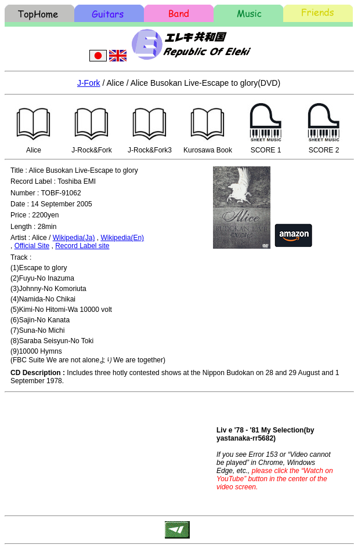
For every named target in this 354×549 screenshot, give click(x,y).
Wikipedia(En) (122, 238)
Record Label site (82, 246)
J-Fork (88, 83)
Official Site (32, 246)
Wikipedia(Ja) (74, 238)
